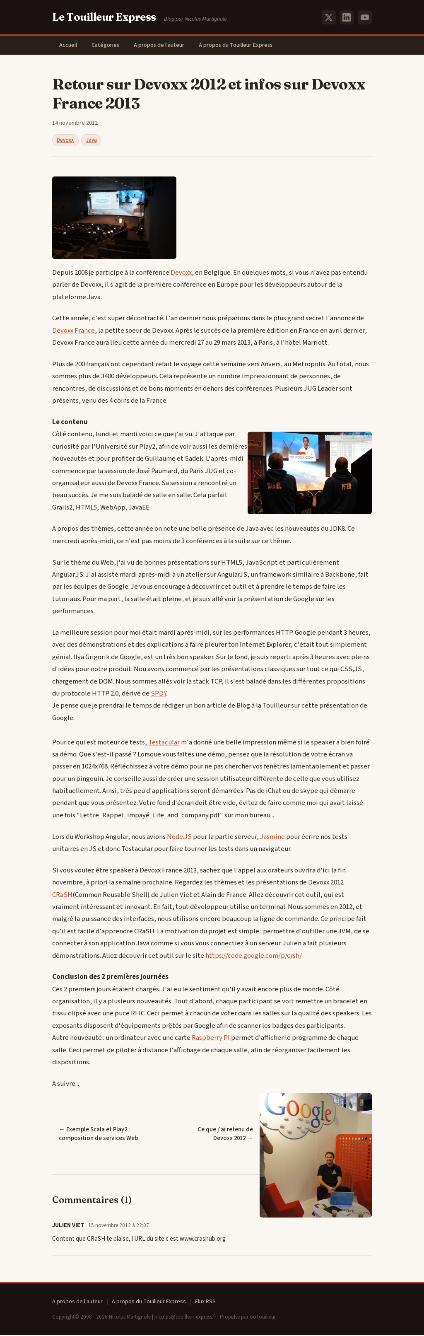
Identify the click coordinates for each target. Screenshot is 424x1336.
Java (91, 141)
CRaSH (62, 895)
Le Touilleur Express (104, 17)
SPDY (158, 694)
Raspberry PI (211, 1039)
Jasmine (272, 837)
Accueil (69, 45)
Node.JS (179, 837)
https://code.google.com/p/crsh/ (253, 956)
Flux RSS (205, 1302)
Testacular (164, 743)
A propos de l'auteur (162, 45)
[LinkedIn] (347, 17)
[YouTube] (365, 17)
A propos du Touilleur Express (240, 45)
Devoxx (65, 141)
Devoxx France (73, 331)
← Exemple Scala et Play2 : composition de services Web (98, 1134)
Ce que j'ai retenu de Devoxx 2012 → (215, 1134)
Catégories (108, 45)
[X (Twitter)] (329, 17)
